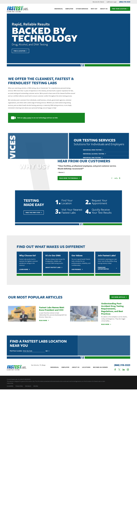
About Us (75, 367)
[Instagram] (128, 370)
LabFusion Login (112, 2)
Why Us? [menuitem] (94, 9)
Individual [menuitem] (58, 9)
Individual (54, 367)
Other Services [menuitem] (82, 9)
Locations (86, 367)
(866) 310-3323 (124, 2)
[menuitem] (10, 386)
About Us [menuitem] (103, 9)
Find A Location (20, 51)
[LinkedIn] (124, 370)
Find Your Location (120, 9)
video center (24, 118)
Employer (65, 367)
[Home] (17, 8)
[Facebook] (115, 370)
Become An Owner (98, 2)
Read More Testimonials (67, 178)
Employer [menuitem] (69, 9)
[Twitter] (119, 370)
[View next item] (117, 178)
